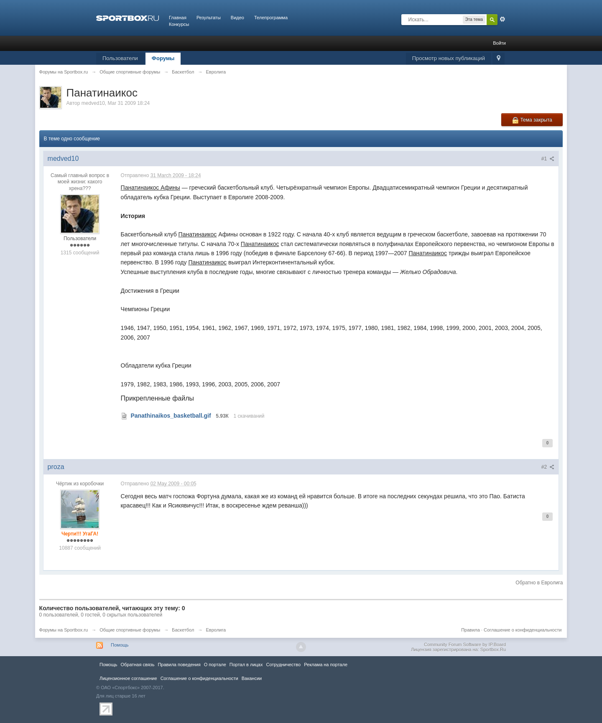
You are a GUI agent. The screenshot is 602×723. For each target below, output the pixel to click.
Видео (237, 17)
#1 (548, 159)
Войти (499, 43)
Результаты (208, 17)
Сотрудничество (283, 664)
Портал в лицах (246, 664)
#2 (548, 467)
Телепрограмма (271, 17)
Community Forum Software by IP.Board (465, 644)
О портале (215, 664)
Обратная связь (137, 664)
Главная (177, 17)
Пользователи (120, 58)
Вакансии (252, 678)
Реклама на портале (325, 664)
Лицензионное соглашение (128, 678)
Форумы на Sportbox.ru (63, 629)
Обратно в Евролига (539, 583)
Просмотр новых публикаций (448, 58)
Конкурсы (179, 24)
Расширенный (502, 19)
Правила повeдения (179, 664)
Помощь (120, 644)
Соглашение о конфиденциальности (522, 629)
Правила (470, 629)
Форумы (163, 58)
